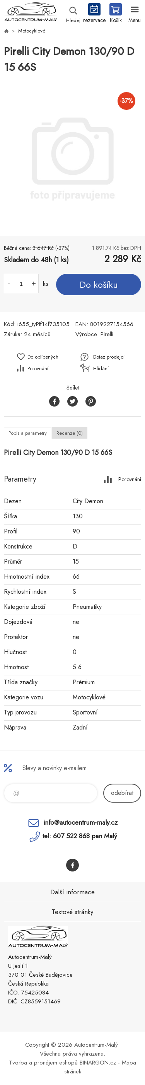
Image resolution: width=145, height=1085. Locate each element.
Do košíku (99, 284)
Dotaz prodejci (109, 357)
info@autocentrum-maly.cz (80, 822)
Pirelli (107, 334)
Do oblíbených (42, 357)
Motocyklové (32, 30)
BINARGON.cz (98, 1062)
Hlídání (101, 368)
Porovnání (37, 368)
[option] (72, 155)
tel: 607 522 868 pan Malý (80, 836)
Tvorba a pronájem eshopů (43, 1062)
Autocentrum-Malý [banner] (30, 13)
